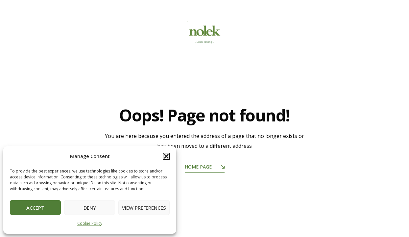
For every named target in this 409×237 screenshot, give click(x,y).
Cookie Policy (89, 223)
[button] (166, 156)
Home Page (205, 167)
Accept (35, 207)
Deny (90, 207)
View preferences (144, 207)
